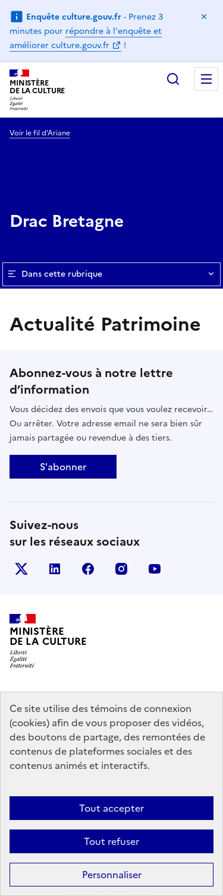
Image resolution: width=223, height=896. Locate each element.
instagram (121, 569)
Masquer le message (203, 16)
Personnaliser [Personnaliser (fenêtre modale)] (112, 874)
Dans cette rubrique (111, 274)
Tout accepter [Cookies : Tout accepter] (111, 808)
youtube (155, 569)
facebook (88, 569)
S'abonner (63, 467)
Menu (206, 79)
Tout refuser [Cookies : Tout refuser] (111, 841)
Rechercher (173, 79)
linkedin (55, 569)
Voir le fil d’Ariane (40, 133)
